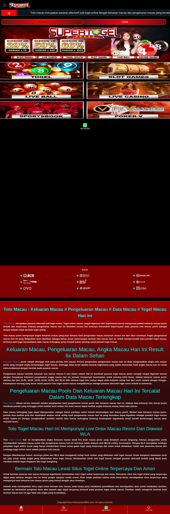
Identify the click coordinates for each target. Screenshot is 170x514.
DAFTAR (42, 22)
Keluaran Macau (11, 362)
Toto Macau (9, 323)
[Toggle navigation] (4, 5)
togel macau (15, 440)
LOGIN (125, 22)
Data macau (9, 403)
